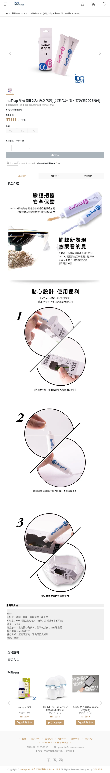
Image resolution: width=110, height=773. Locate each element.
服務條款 (75, 738)
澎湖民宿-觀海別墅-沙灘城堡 (55, 742)
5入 (33, 130)
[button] (100, 53)
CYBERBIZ (97, 769)
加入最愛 (12, 163)
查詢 (24, 738)
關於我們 (35, 738)
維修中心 (89, 738)
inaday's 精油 (24, 707)
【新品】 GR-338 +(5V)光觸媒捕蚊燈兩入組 (55, 709)
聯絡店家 (55, 154)
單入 (11, 130)
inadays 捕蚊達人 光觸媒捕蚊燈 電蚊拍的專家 (40, 769)
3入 (22, 130)
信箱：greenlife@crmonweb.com (68, 747)
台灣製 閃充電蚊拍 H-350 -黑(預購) (86, 709)
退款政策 (49, 738)
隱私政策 (62, 738)
